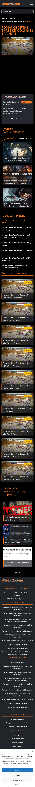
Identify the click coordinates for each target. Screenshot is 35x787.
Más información (17, 119)
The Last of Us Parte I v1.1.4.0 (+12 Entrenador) (17, 631)
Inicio (3, 18)
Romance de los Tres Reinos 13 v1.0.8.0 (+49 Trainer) (15, 259)
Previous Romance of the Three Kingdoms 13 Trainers (14, 266)
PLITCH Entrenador (17, 662)
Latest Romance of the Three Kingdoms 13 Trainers (15, 221)
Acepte (17, 770)
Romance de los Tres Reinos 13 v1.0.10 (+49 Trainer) (17, 244)
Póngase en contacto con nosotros (17, 723)
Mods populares (17, 742)
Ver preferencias (17, 780)
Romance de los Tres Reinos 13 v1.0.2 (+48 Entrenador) (16, 251)
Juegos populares (17, 735)
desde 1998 (26, 102)
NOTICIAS (8, 139)
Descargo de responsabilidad (17, 726)
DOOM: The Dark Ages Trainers (17, 599)
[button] (32, 751)
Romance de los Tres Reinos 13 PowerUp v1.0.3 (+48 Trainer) (16, 236)
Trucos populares (17, 746)
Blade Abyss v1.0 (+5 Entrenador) (18, 648)
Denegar (17, 775)
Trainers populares (17, 738)
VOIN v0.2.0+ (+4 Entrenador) (17, 644)
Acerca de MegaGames (17, 719)
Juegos (10, 18)
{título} (16, 784)
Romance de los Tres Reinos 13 (11, 21)
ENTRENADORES (24, 139)
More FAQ (17, 572)
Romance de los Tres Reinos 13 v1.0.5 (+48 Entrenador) (16, 228)
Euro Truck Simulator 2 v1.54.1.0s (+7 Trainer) (17, 641)
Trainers (28, 21)
